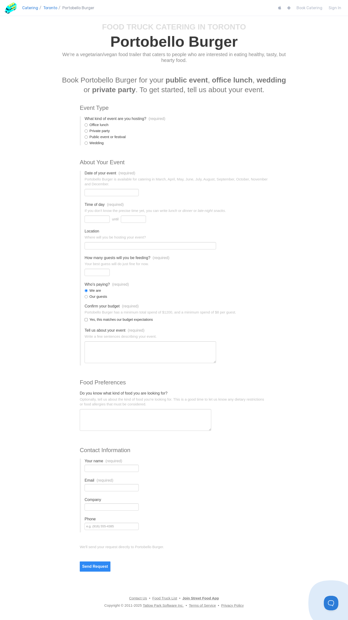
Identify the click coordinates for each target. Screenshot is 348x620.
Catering (30, 8)
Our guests (96, 296)
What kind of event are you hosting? (125, 119)
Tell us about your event (115, 330)
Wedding (94, 143)
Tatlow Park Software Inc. (163, 605)
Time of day (104, 204)
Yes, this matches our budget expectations (119, 319)
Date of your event (110, 173)
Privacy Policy (232, 605)
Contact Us (138, 598)
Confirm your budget (112, 306)
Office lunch (97, 125)
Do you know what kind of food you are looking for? (123, 393)
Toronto (50, 8)
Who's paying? (107, 284)
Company (93, 500)
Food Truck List (164, 598)
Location (92, 231)
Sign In (335, 8)
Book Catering (309, 8)
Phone (90, 519)
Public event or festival (105, 137)
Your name (103, 461)
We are (93, 290)
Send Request (95, 566)
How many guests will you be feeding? (127, 258)
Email (99, 480)
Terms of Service (202, 605)
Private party (97, 131)
